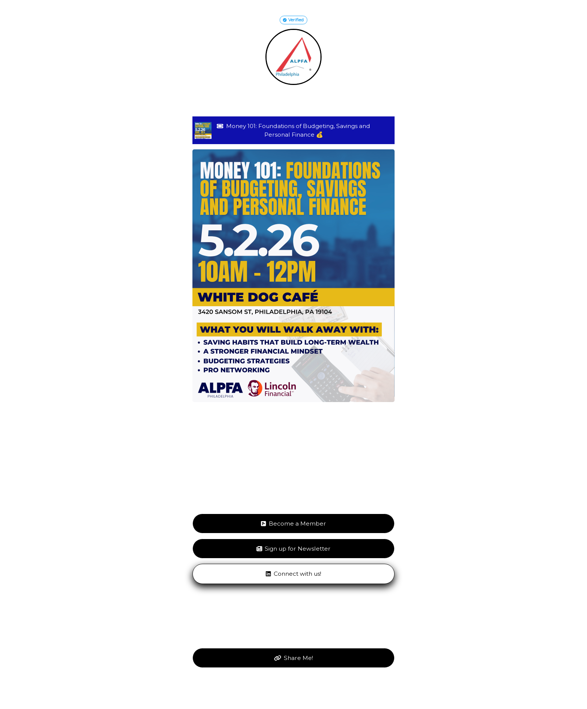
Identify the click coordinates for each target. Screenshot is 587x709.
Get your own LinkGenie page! (293, 689)
